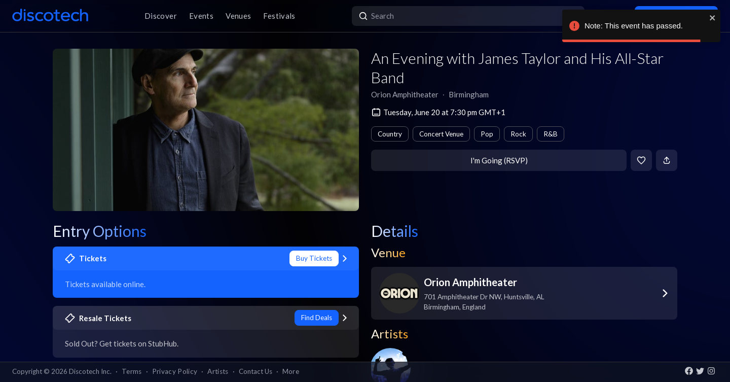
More (290, 371)
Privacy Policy (175, 371)
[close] (712, 18)
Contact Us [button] (255, 371)
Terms (132, 371)
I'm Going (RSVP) (499, 160)
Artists (217, 371)
